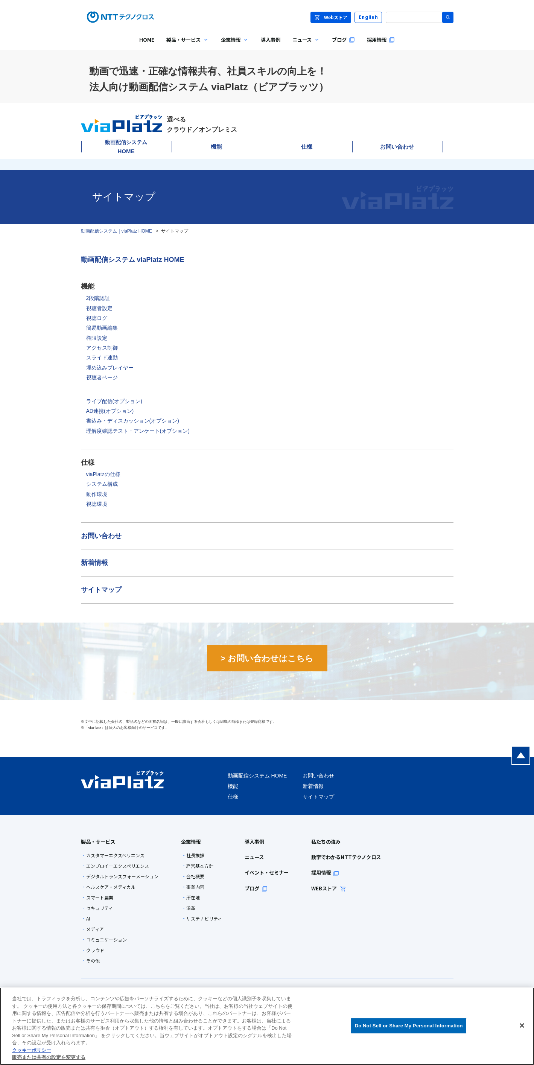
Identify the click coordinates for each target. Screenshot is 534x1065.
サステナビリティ (204, 918)
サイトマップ (101, 589)
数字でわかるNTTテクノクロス (346, 857)
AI (88, 918)
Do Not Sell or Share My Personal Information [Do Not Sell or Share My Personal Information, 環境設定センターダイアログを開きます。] (409, 1025)
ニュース (254, 857)
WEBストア (328, 888)
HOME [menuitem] (146, 39)
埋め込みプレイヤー (110, 368)
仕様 (306, 146)
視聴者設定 (99, 308)
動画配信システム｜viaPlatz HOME (116, 231)
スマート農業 (99, 897)
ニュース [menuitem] (303, 45)
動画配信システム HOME (257, 776)
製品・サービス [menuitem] (184, 45)
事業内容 (195, 887)
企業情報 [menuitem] (232, 45)
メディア (95, 929)
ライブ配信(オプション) (114, 401)
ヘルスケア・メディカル (110, 887)
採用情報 (325, 872)
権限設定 (96, 338)
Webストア (330, 17)
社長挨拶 (195, 855)
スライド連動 (102, 357)
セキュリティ (99, 908)
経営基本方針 (199, 866)
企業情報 (191, 841)
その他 (93, 960)
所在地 (193, 897)
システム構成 (102, 484)
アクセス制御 (102, 348)
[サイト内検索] (419, 17)
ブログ (256, 888)
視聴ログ (96, 318)
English (368, 17)
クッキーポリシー (31, 1050)
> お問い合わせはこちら (267, 658)
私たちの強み (326, 841)
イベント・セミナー (267, 872)
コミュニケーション (106, 939)
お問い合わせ (397, 146)
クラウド (95, 950)
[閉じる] (522, 1025)
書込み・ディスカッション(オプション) (132, 421)
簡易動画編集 (102, 328)
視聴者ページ (102, 377)
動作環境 (96, 494)
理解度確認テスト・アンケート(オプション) (138, 431)
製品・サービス (98, 841)
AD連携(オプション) (110, 411)
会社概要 (195, 876)
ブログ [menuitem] (343, 39)
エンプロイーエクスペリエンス (117, 866)
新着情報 (94, 562)
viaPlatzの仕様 (103, 474)
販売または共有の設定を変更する (48, 1057)
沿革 (190, 908)
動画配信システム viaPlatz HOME (132, 259)
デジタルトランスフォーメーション (122, 876)
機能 (216, 146)
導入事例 (254, 841)
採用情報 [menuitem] (381, 39)
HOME (126, 146)
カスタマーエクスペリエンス (115, 855)
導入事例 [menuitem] (270, 39)
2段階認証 (98, 298)
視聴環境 (96, 504)
